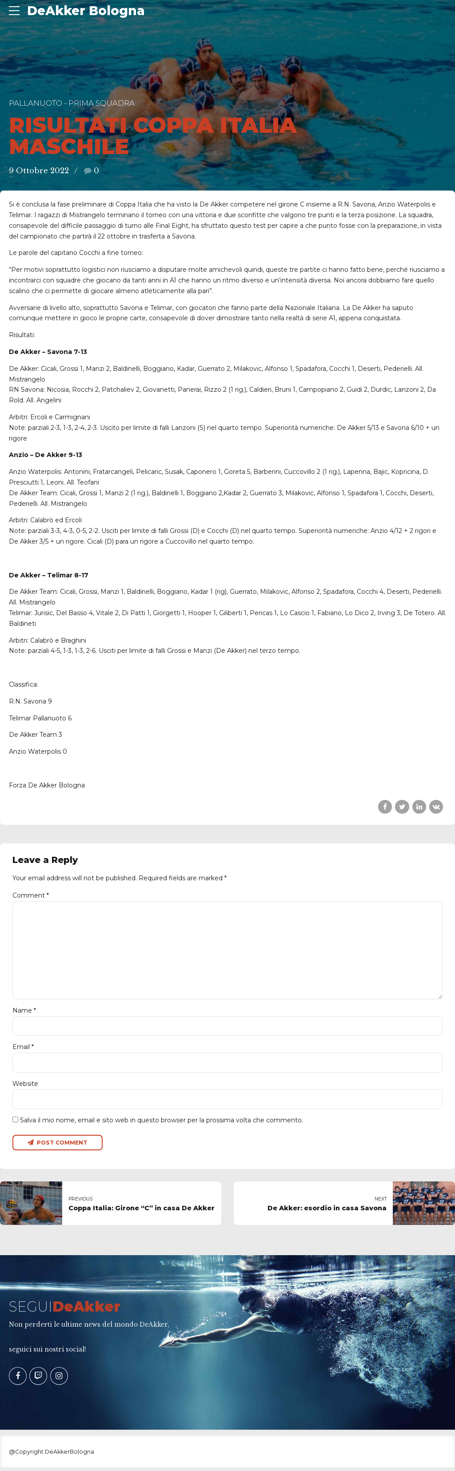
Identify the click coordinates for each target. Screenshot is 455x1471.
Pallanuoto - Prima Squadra (72, 103)
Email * (23, 1049)
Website (25, 1086)
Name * (24, 1013)
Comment (30, 895)
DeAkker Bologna (86, 10)
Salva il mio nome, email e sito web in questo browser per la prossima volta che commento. (161, 1123)
